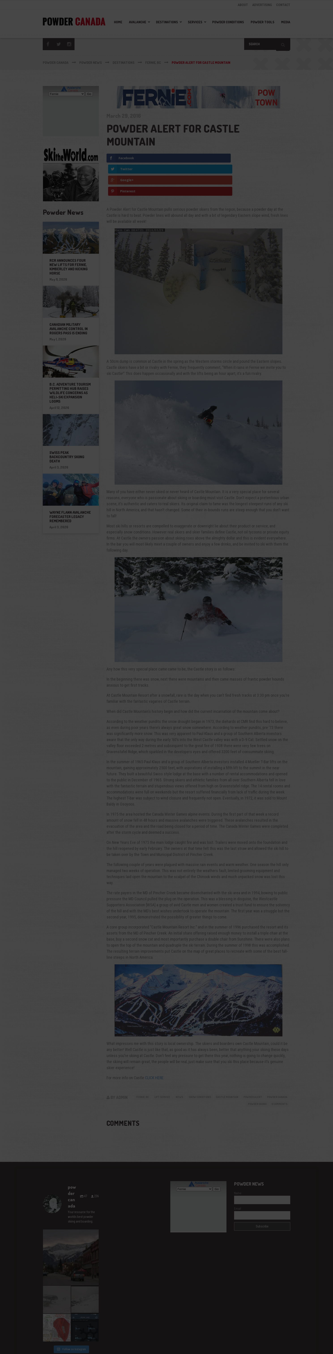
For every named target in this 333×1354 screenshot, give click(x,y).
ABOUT (243, 5)
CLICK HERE (154, 1044)
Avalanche (137, 22)
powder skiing (252, 1072)
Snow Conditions (216, 1064)
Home (118, 22)
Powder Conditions (228, 22)
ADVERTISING (262, 5)
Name (237, 1161)
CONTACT (283, 5)
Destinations (167, 22)
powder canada (225, 1072)
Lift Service (174, 1064)
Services (195, 22)
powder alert (276, 1064)
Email (237, 1177)
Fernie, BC (151, 1064)
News (193, 1064)
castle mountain (247, 1064)
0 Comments (278, 1072)
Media (285, 22)
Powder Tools (262, 22)
